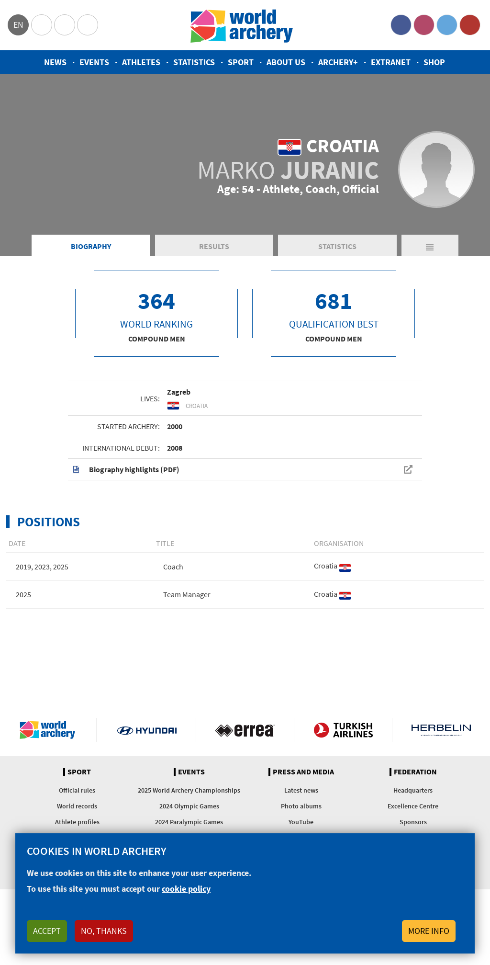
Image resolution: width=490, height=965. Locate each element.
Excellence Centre (413, 806)
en (18, 24)
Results (214, 246)
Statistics (194, 62)
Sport (241, 62)
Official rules (77, 790)
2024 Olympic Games (189, 806)
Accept (47, 930)
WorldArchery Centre (87, 24)
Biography (91, 246)
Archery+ (338, 62)
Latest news (301, 790)
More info (428, 930)
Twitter (446, 24)
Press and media (303, 772)
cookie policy (186, 888)
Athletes (141, 62)
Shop (434, 62)
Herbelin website (441, 730)
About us (286, 62)
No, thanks (104, 930)
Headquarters (413, 790)
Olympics (41, 24)
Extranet (391, 62)
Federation (415, 772)
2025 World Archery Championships (189, 790)
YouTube (469, 24)
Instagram (423, 24)
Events (94, 62)
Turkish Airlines (343, 730)
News (55, 62)
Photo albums (301, 806)
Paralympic (64, 24)
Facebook (401, 24)
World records (77, 806)
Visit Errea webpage (245, 730)
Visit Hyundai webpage (147, 730)
